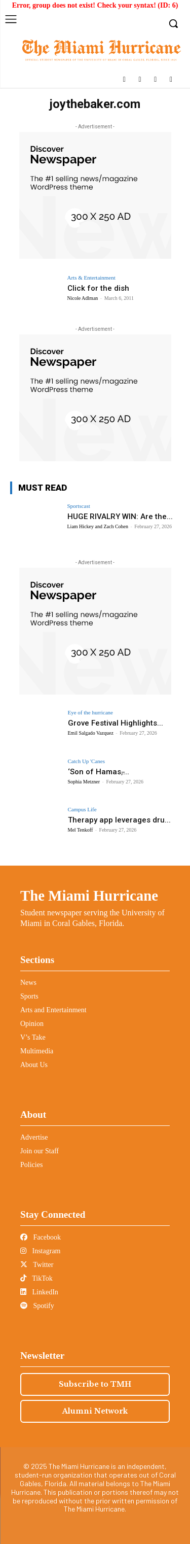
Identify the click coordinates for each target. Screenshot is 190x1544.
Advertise (34, 1137)
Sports (29, 996)
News (28, 982)
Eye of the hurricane (90, 712)
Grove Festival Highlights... (115, 723)
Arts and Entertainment (53, 1010)
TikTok (36, 1278)
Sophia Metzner (84, 781)
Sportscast (78, 506)
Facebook (40, 1237)
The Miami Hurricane (89, 895)
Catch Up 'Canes (86, 761)
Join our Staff (39, 1151)
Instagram (40, 1251)
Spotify (37, 1306)
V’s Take (33, 1037)
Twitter (36, 1264)
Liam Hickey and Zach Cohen (98, 526)
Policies (31, 1165)
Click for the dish (98, 288)
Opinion (32, 1023)
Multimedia (36, 1051)
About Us (34, 1065)
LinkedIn (39, 1292)
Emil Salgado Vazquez (90, 733)
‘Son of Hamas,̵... (98, 771)
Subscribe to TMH (95, 1384)
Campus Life (82, 809)
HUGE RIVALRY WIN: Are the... (120, 516)
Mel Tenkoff (80, 830)
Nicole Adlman (82, 298)
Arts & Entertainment (91, 278)
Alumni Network (95, 1411)
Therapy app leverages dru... (119, 820)
